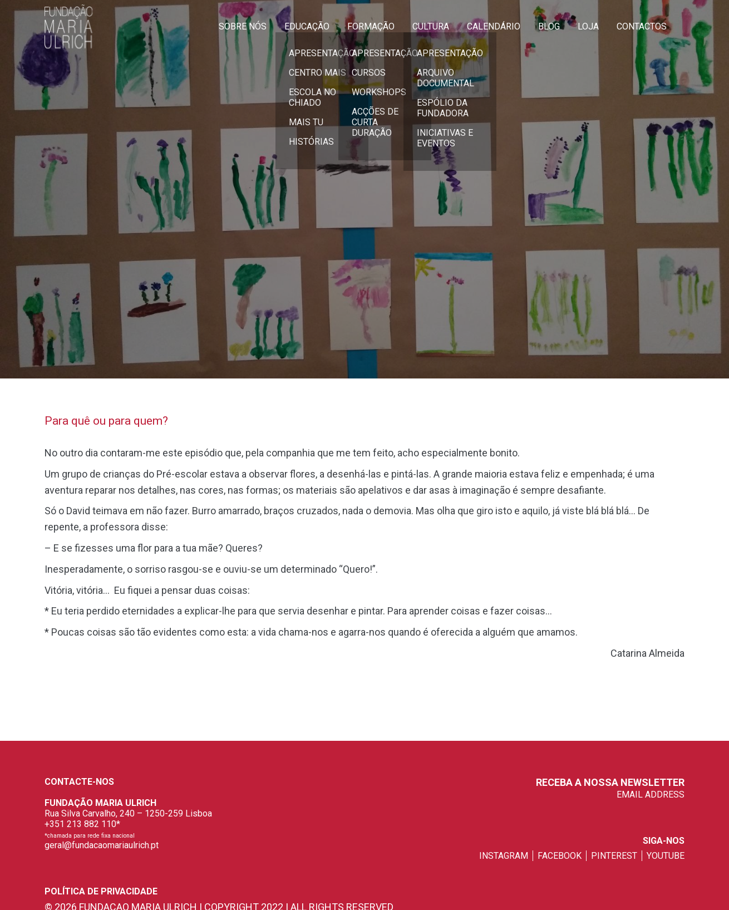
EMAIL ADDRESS (650, 794)
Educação (306, 26)
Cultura (430, 26)
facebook (560, 855)
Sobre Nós (243, 26)
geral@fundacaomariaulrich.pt (102, 845)
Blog (549, 26)
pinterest (614, 855)
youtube (665, 855)
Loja (588, 26)
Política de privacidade (101, 891)
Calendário (493, 26)
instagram (503, 855)
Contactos (642, 26)
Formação (371, 26)
